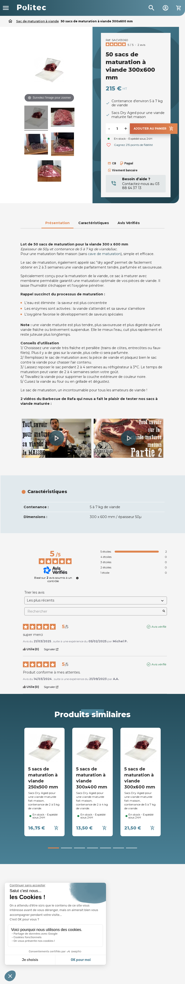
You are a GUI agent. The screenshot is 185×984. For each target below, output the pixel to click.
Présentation (57, 223)
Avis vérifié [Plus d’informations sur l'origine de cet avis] (159, 626)
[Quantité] (117, 128)
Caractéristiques (93, 223)
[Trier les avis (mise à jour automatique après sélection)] (95, 600)
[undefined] (77, 578)
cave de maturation (104, 254)
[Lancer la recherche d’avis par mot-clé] (164, 611)
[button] (56, 438)
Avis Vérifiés (129, 223)
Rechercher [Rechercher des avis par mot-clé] (93, 611)
